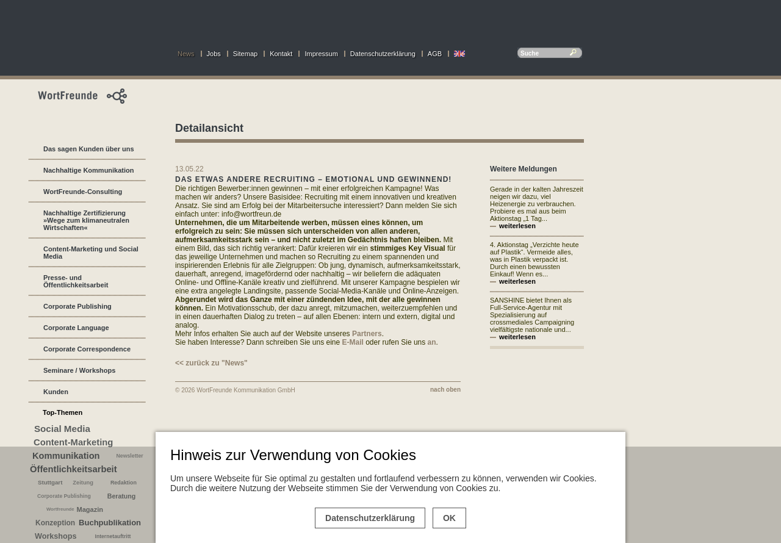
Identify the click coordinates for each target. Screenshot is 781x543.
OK (449, 518)
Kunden (55, 391)
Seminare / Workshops (79, 370)
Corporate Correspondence (87, 349)
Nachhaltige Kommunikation (88, 170)
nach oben (445, 389)
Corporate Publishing (77, 306)
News (186, 53)
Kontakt (281, 53)
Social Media (62, 428)
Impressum (320, 53)
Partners (367, 333)
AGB (435, 53)
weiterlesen (517, 225)
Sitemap (245, 53)
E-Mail (353, 342)
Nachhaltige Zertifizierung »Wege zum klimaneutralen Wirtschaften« (86, 220)
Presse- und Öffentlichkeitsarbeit (75, 281)
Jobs (214, 53)
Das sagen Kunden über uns (88, 149)
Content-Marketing (73, 442)
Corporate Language (76, 327)
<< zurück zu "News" (211, 363)
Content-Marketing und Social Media (91, 252)
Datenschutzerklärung (383, 53)
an (432, 342)
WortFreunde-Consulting (82, 191)
